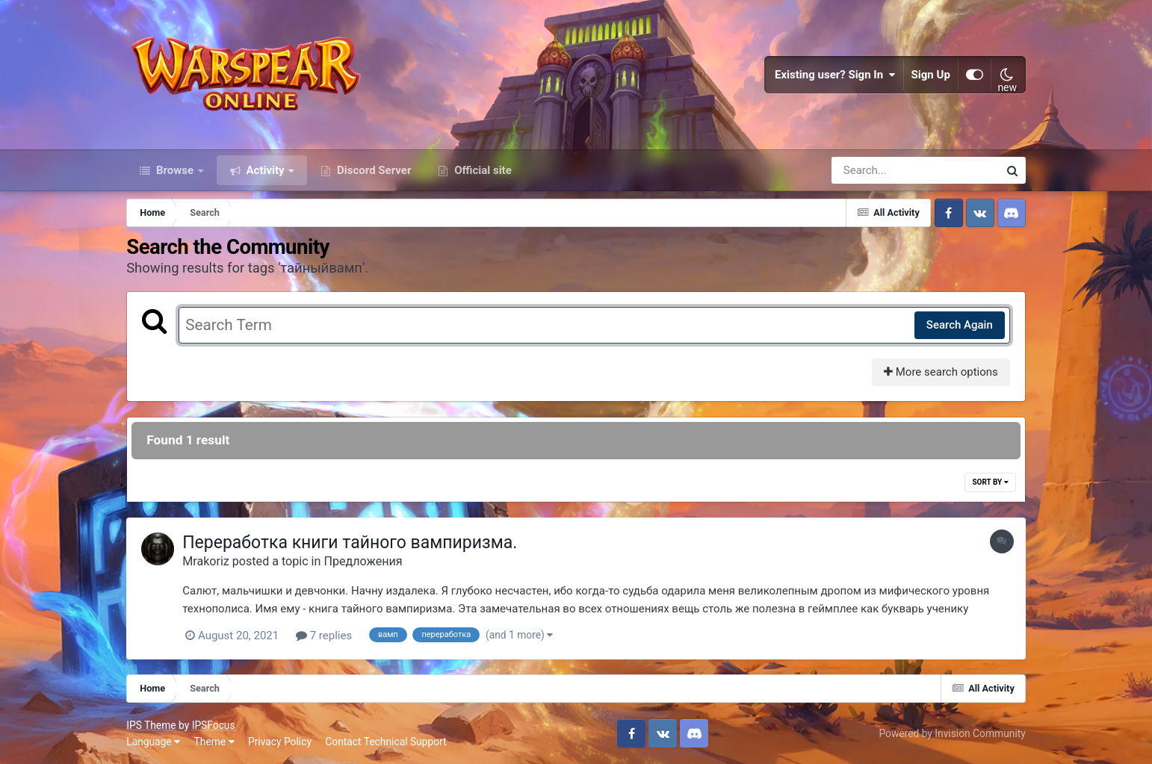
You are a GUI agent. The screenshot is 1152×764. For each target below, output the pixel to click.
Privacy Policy (280, 742)
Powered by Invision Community (952, 733)
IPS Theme (151, 725)
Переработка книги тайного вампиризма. (349, 542)
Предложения (362, 561)
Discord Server (372, 170)
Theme (214, 742)
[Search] (873, 170)
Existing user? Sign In (835, 74)
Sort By (990, 482)
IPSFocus (213, 725)
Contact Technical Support (385, 742)
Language (153, 742)
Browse (174, 170)
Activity (266, 170)
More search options (941, 372)
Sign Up (930, 74)
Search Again (959, 325)
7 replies (324, 635)
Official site (481, 170)
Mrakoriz (205, 561)
